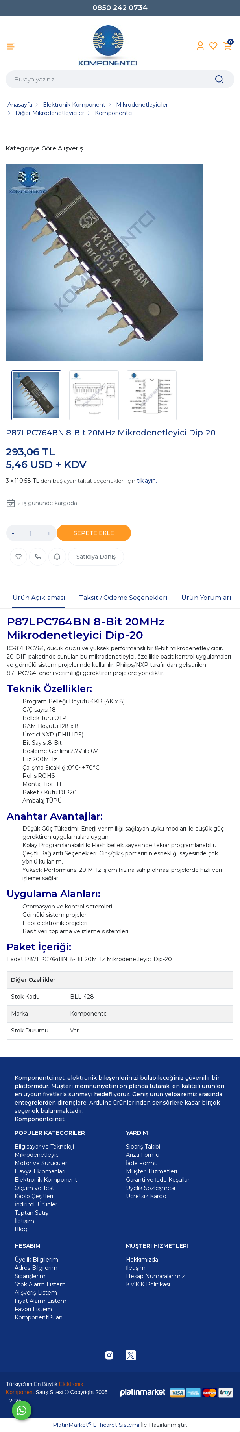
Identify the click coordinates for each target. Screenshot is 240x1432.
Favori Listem (33, 1309)
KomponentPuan (39, 1317)
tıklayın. (147, 480)
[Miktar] (31, 533)
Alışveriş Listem (36, 1292)
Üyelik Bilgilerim (36, 1259)
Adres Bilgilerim (36, 1267)
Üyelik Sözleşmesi (150, 1187)
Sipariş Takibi (143, 1146)
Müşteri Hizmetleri (151, 1171)
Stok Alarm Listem (40, 1284)
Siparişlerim (30, 1276)
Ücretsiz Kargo (146, 1196)
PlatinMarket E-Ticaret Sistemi (96, 1424)
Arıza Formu (142, 1154)
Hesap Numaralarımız (155, 1276)
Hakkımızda (142, 1259)
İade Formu (142, 1163)
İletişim (136, 1267)
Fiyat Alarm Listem (40, 1300)
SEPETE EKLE (94, 533)
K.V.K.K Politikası (148, 1284)
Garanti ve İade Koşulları (158, 1179)
